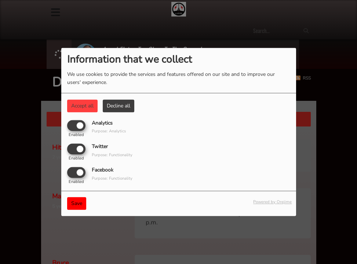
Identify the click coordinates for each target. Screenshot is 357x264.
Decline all (118, 105)
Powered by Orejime (272, 202)
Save (76, 203)
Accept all (82, 105)
